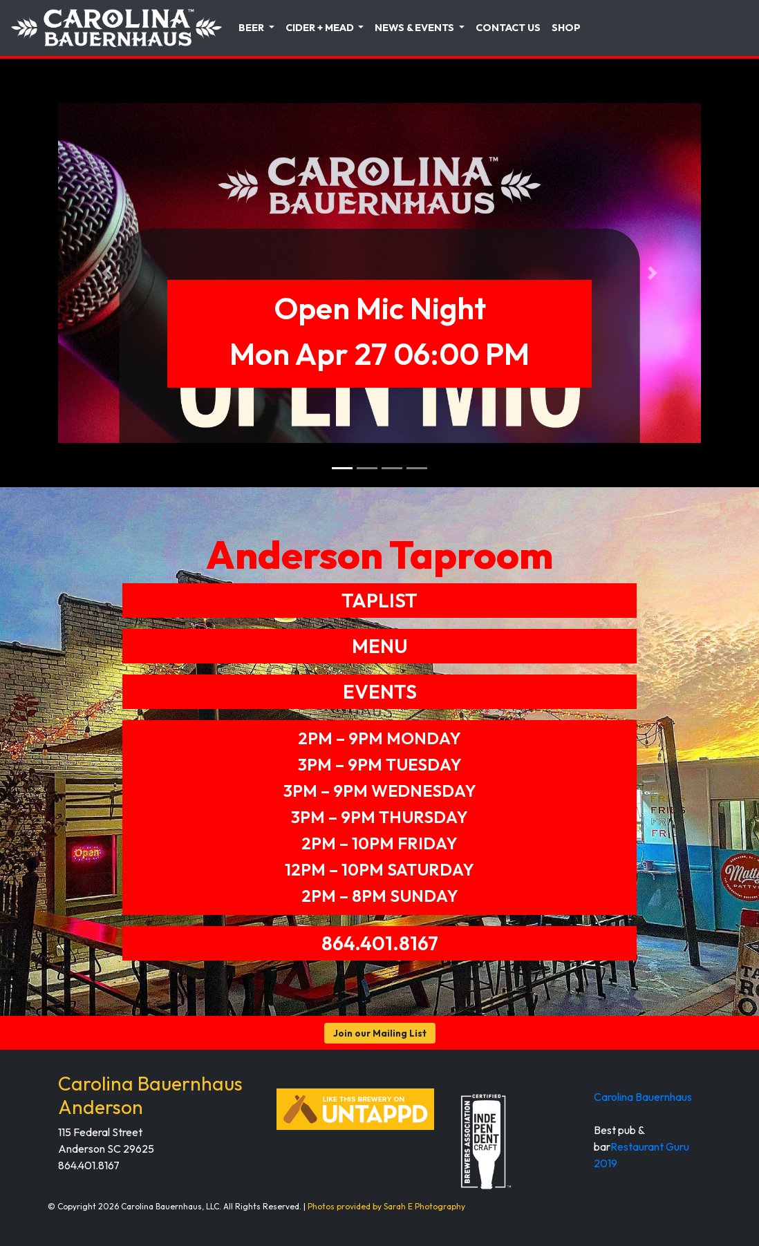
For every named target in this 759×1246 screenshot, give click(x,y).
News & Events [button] (415, 27)
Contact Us (508, 27)
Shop (566, 27)
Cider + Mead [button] (320, 27)
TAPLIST (379, 600)
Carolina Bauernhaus (643, 1097)
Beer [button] (252, 27)
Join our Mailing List (380, 1033)
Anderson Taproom (379, 554)
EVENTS (380, 691)
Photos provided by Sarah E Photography (386, 1206)
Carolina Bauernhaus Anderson (150, 1095)
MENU (380, 646)
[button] (106, 273)
